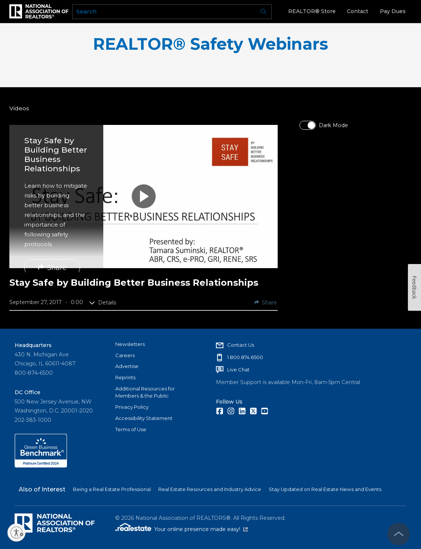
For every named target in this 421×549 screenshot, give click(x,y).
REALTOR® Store (312, 11)
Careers (125, 355)
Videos (19, 108)
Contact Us (240, 345)
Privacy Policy (132, 407)
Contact (357, 11)
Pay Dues (393, 11)
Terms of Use (130, 429)
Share (52, 268)
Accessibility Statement (144, 418)
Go (263, 11)
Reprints (125, 377)
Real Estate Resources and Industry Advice (209, 489)
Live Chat (238, 369)
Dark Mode (333, 125)
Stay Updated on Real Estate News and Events (325, 489)
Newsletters (130, 344)
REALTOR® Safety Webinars (210, 44)
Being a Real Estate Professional (112, 489)
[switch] (307, 125)
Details (102, 302)
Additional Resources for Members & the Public (145, 392)
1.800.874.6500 (245, 357)
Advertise (126, 366)
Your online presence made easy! (201, 529)
